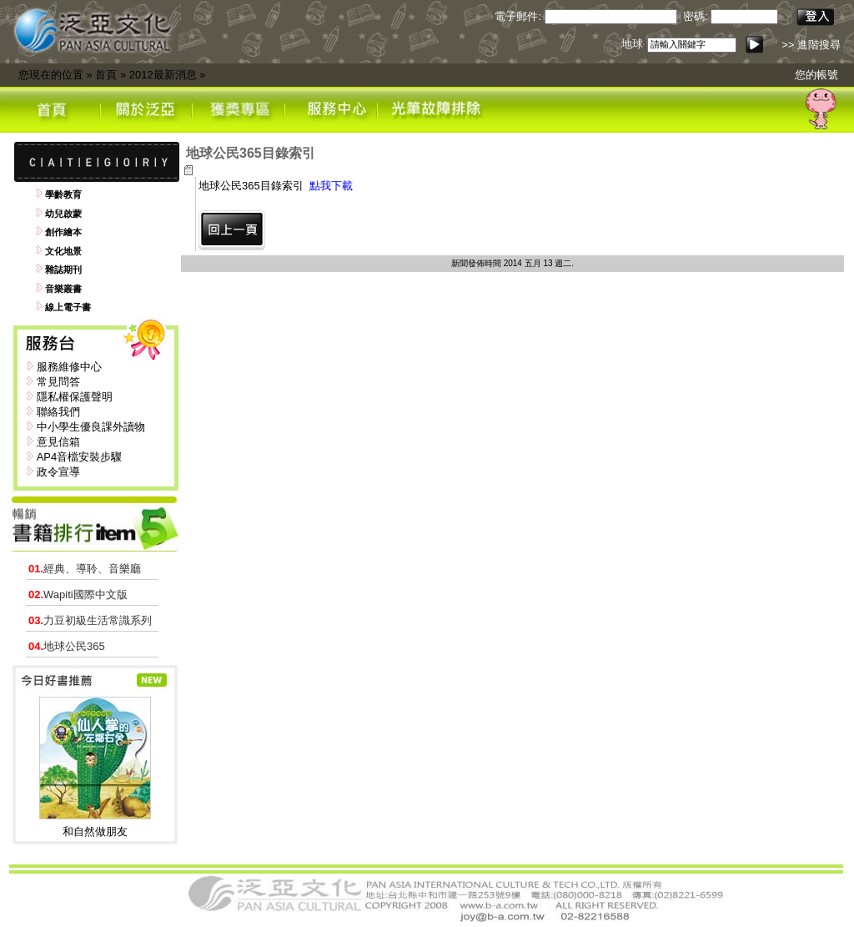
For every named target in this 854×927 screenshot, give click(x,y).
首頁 (106, 74)
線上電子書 (68, 307)
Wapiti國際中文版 (78, 594)
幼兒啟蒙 (63, 214)
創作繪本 (63, 232)
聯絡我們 (58, 412)
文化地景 (63, 251)
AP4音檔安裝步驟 (80, 457)
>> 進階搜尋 (811, 44)
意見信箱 (58, 442)
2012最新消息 (163, 74)
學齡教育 (63, 194)
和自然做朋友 (95, 831)
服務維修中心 (69, 366)
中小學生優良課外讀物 (91, 427)
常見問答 (58, 381)
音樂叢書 (63, 289)
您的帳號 (816, 74)
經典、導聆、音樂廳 (84, 568)
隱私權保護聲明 (75, 396)
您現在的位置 (50, 74)
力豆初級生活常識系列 (90, 620)
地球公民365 (66, 646)
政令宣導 (58, 472)
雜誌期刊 (63, 269)
